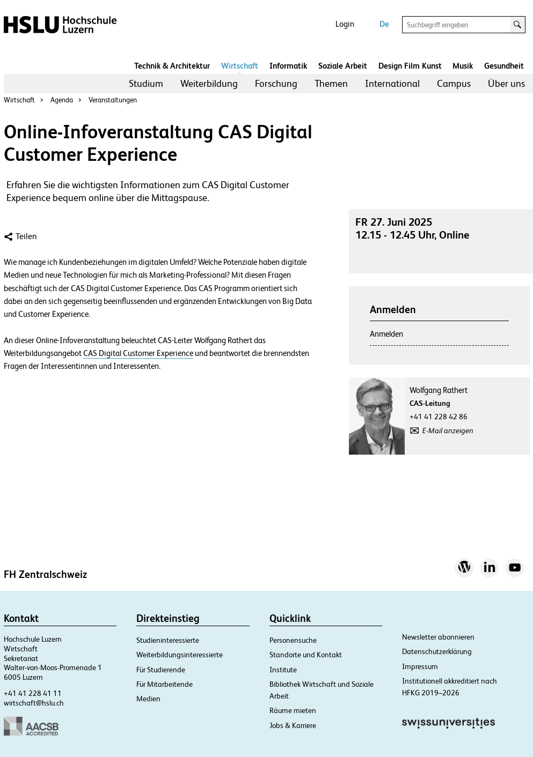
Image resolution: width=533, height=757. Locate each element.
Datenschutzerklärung (437, 651)
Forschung (276, 83)
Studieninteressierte (167, 640)
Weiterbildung (209, 83)
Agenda (61, 100)
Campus (454, 83)
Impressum (420, 666)
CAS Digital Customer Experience (138, 353)
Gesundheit (504, 65)
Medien (148, 698)
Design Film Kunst (410, 65)
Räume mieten (292, 710)
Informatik (288, 65)
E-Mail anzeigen (447, 430)
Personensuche (293, 640)
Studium (146, 83)
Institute (283, 669)
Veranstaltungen (113, 100)
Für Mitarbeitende (164, 684)
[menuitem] (146, 83)
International (392, 83)
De (384, 23)
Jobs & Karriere (292, 725)
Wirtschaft (239, 65)
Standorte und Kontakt (305, 654)
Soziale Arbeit (342, 65)
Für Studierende (160, 669)
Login (344, 23)
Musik (462, 65)
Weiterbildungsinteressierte (179, 654)
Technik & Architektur (172, 65)
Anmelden (386, 333)
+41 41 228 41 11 (33, 693)
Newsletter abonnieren (438, 637)
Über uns (506, 83)
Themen (331, 83)
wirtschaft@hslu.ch (34, 703)
